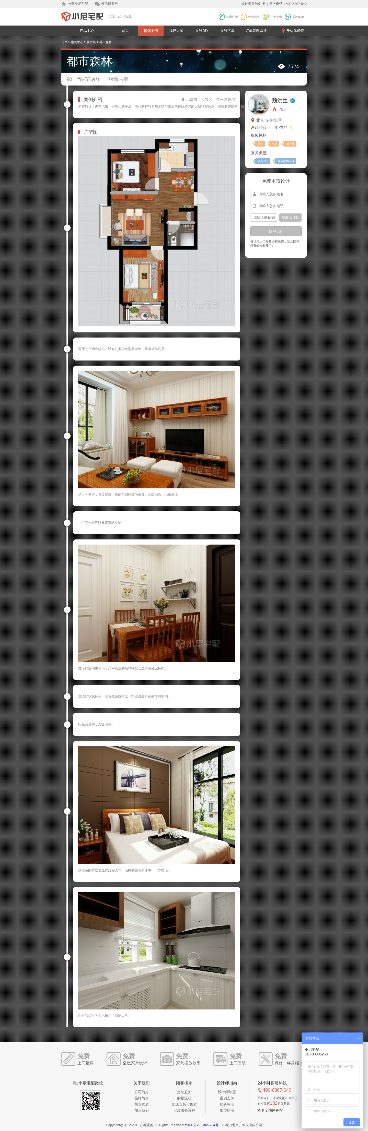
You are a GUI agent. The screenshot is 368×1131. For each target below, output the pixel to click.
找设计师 (176, 31)
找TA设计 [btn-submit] (276, 231)
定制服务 (184, 1092)
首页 (125, 31)
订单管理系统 (256, 31)
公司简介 (141, 1092)
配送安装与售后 (184, 1104)
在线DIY (201, 31)
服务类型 (258, 153)
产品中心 (87, 31)
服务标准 (227, 1104)
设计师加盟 (227, 1092)
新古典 (91, 42)
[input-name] (276, 194)
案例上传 (227, 1098)
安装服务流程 (184, 1110)
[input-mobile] (276, 206)
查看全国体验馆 (270, 1110)
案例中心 (77, 42)
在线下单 (227, 31)
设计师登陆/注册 (253, 4)
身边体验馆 (295, 31)
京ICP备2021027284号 (201, 1125)
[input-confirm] (263, 217)
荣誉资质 (141, 1104)
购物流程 (184, 1098)
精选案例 (151, 31)
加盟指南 (227, 1110)
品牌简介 (141, 1098)
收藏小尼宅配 (78, 4)
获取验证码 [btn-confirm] (291, 217)
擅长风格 (258, 135)
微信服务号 (109, 4)
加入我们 (141, 1110)
